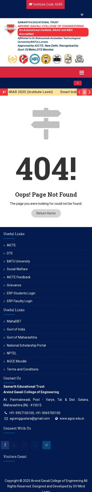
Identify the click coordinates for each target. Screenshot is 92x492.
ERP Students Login (21, 293)
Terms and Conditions (23, 369)
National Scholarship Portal (26, 345)
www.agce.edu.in (72, 418)
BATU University (18, 261)
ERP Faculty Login (19, 301)
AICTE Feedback (19, 277)
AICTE (11, 245)
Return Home (46, 213)
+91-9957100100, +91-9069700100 (34, 413)
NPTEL (12, 353)
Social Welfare (17, 269)
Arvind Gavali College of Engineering (57, 481)
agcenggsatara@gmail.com (30, 418)
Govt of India (16, 329)
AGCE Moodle (17, 361)
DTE (10, 253)
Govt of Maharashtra (22, 337)
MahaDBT (14, 321)
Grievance (14, 285)
